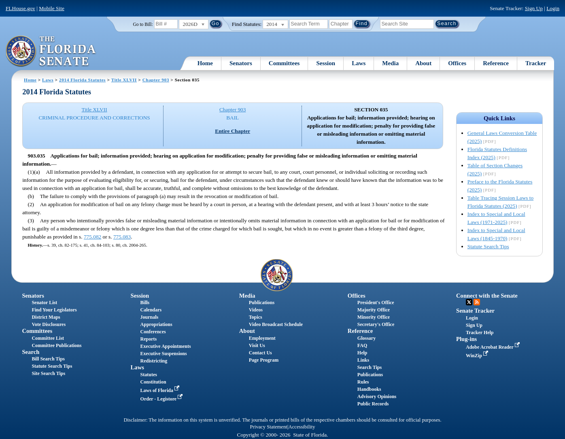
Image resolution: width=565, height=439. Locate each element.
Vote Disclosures (49, 324)
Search (30, 352)
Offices (457, 63)
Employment (262, 338)
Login (552, 8)
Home (205, 63)
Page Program (263, 360)
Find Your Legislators (54, 310)
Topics (255, 317)
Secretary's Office (375, 324)
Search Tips (369, 367)
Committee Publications (56, 345)
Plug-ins (466, 339)
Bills (145, 302)
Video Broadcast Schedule (276, 324)
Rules (363, 382)
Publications (261, 302)
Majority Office (373, 310)
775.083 (122, 237)
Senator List (44, 302)
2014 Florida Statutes (82, 79)
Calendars (151, 310)
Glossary (366, 338)
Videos (256, 310)
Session (325, 63)
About (423, 63)
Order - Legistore (162, 399)
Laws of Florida (160, 390)
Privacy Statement (268, 427)
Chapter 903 (155, 79)
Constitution (153, 382)
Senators (240, 63)
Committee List (48, 338)
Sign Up (534, 8)
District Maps (46, 317)
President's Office (375, 302)
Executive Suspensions (163, 353)
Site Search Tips (48, 373)
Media (390, 63)
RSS (477, 302)
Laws (358, 63)
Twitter (469, 302)
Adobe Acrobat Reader (493, 347)
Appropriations (156, 324)
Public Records (373, 404)
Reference (496, 63)
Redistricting (154, 361)
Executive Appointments (165, 346)
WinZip (478, 355)
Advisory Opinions (376, 396)
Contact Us (260, 353)
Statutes (148, 374)
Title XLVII (124, 79)
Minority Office (373, 317)
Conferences (153, 332)
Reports (148, 339)
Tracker (535, 63)
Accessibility (302, 427)
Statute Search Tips (488, 246)
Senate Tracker (475, 310)
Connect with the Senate (487, 295)
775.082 (92, 237)
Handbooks (369, 389)
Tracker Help (480, 332)
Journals (149, 317)
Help (362, 353)
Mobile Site (51, 8)
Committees (284, 63)
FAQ (362, 345)
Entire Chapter (232, 131)
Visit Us (257, 345)
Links (363, 360)
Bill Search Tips (48, 359)
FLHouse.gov (20, 8)
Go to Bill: (143, 24)
